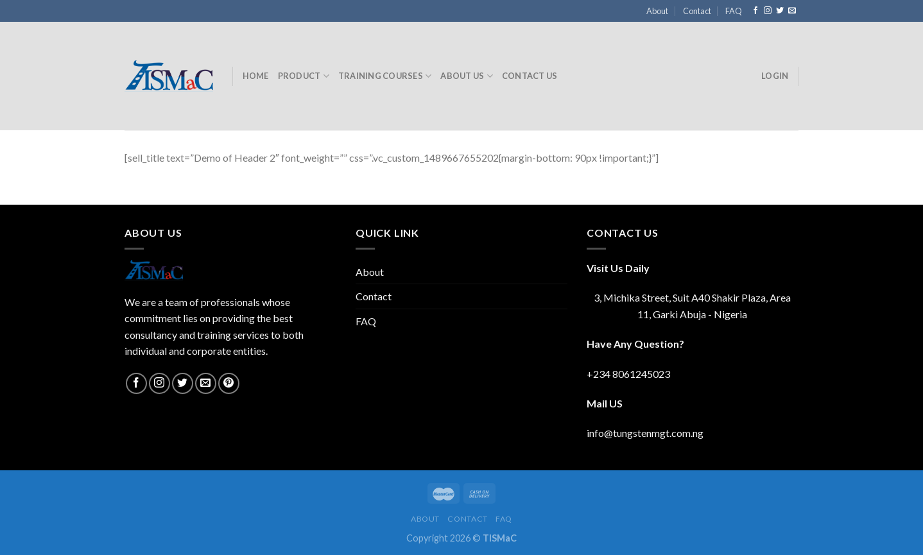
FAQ (733, 11)
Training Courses (385, 76)
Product (303, 76)
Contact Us (530, 76)
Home (256, 76)
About (657, 11)
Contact (697, 11)
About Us (466, 76)
